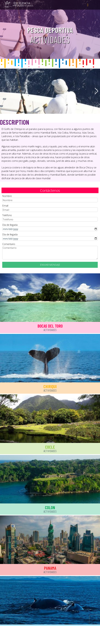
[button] (96, 91)
